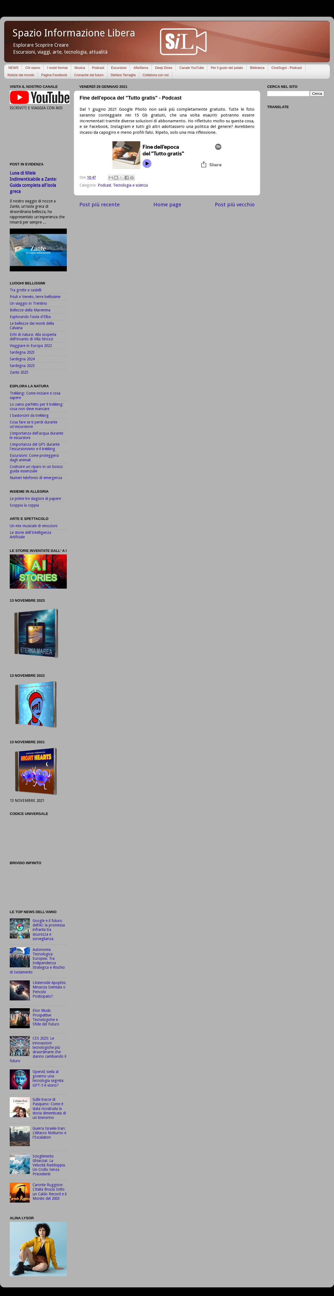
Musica (80, 68)
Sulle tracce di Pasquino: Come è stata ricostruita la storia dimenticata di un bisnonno (49, 1108)
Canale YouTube (191, 68)
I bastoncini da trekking (29, 415)
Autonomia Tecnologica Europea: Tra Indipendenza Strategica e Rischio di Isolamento (37, 960)
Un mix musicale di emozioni (33, 526)
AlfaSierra (140, 68)
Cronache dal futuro (88, 75)
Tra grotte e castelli (25, 290)
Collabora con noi (155, 75)
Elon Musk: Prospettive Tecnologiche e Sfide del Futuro (46, 1017)
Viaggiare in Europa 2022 (31, 345)
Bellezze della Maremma (30, 310)
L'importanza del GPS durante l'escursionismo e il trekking (35, 446)
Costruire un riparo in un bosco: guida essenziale (36, 468)
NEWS (13, 68)
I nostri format (57, 68)
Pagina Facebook (54, 75)
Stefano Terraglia (123, 75)
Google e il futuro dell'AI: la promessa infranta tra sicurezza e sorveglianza (49, 929)
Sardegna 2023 (22, 352)
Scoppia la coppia (24, 505)
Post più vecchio (235, 204)
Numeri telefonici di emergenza (36, 477)
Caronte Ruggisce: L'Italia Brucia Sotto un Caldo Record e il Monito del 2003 (50, 1192)
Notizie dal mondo (21, 75)
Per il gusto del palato (227, 68)
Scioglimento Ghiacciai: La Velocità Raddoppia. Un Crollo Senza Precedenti (49, 1165)
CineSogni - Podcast (286, 68)
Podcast (98, 68)
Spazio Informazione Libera (74, 33)
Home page (167, 204)
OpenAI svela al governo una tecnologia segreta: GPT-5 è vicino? (48, 1078)
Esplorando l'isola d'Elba (30, 316)
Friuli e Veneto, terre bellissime (35, 296)
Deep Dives (163, 68)
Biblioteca (257, 68)
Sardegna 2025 (22, 365)
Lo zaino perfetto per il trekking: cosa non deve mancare (36, 406)
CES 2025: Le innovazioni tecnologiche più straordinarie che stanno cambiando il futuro (38, 1049)
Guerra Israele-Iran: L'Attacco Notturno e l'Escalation (49, 1132)
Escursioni (118, 68)
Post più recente (99, 204)
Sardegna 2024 (22, 359)
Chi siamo (32, 68)
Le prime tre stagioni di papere (35, 498)
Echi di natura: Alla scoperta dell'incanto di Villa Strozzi (33, 336)
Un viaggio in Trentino (28, 303)
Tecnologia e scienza (130, 185)
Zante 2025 (19, 372)
